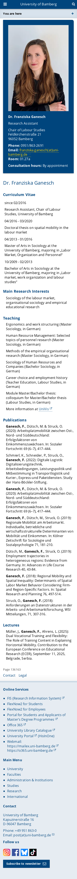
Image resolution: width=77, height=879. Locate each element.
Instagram (6, 852)
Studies (13, 785)
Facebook (15, 852)
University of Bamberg (38, 4)
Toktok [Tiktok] (33, 852)
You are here (12, 14)
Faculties (14, 774)
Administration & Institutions (30, 780)
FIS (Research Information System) (34, 698)
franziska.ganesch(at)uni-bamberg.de (33, 152)
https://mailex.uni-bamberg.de (31, 746)
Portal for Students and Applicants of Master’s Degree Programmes (36, 717)
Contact (9, 675)
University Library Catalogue (29, 730)
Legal (23, 675)
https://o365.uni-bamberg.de (30, 750)
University (15, 769)
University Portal (20, 736)
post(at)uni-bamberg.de (32, 835)
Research (14, 791)
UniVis (44, 409)
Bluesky (24, 852)
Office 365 (15, 725)
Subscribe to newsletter (23, 864)
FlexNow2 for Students (25, 704)
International (17, 796)
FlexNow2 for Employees (26, 709)
